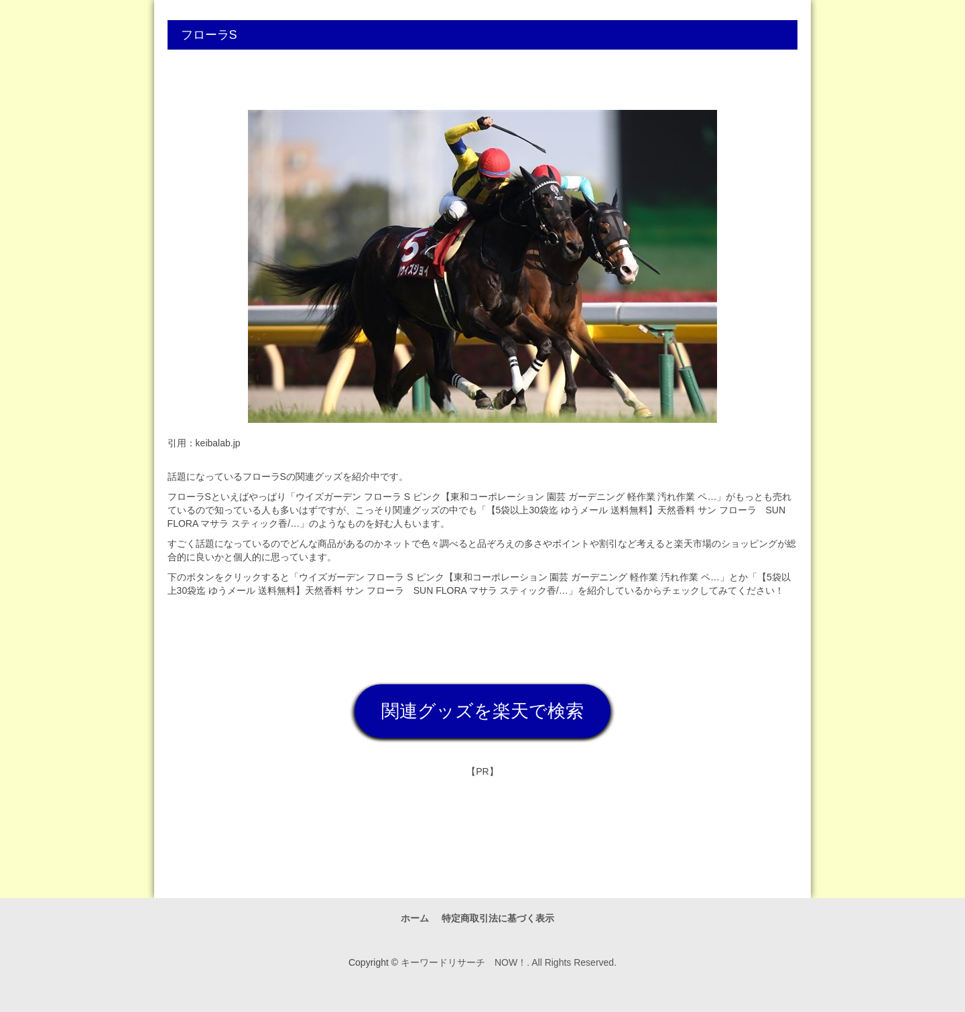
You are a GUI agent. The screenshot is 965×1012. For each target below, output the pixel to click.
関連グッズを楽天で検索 (482, 711)
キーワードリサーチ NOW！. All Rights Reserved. (509, 962)
